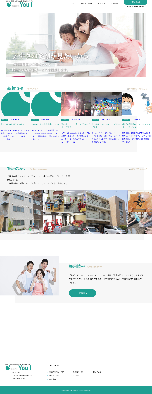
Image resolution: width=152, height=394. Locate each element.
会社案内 (100, 5)
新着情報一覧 (78, 372)
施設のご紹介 (86, 5)
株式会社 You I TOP (56, 372)
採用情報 (114, 5)
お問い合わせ (97, 372)
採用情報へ (82, 293)
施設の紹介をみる (139, 169)
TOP (73, 5)
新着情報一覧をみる (138, 89)
